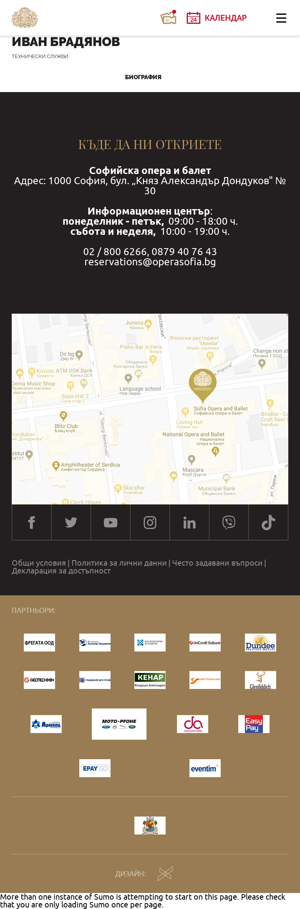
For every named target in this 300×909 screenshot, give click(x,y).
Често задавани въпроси (217, 563)
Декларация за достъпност (61, 571)
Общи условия (39, 563)
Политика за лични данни (119, 563)
